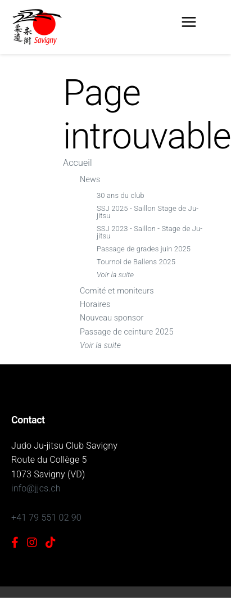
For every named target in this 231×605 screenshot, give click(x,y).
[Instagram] (32, 543)
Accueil (77, 162)
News (90, 179)
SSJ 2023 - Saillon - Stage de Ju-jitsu (149, 232)
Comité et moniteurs (117, 291)
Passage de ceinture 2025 (127, 332)
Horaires (95, 304)
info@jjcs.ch (36, 488)
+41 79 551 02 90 (46, 517)
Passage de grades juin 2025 (144, 249)
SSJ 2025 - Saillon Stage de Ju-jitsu (147, 212)
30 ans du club (120, 195)
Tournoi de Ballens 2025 (136, 262)
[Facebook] (15, 543)
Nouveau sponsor (111, 318)
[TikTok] (51, 543)
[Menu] (189, 24)
